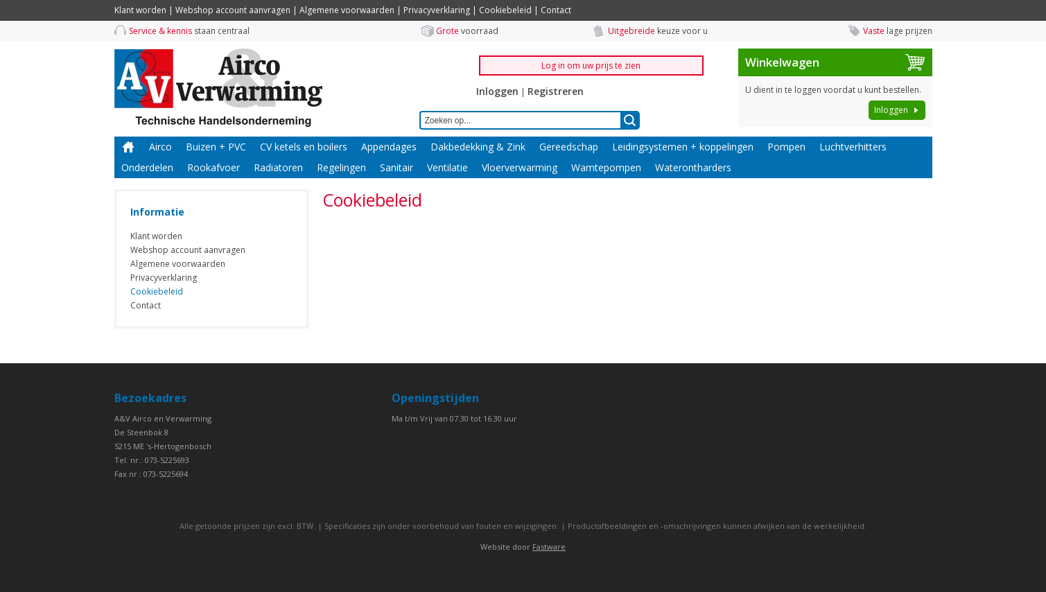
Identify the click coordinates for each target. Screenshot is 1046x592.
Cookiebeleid (505, 10)
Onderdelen (147, 167)
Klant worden (140, 10)
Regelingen (341, 167)
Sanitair (396, 167)
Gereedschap (568, 146)
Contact (556, 10)
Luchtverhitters (853, 146)
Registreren (556, 91)
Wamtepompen (606, 167)
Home (128, 147)
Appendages (389, 146)
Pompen (786, 146)
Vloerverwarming (519, 167)
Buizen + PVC (216, 146)
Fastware (549, 546)
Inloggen (497, 91)
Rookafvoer (213, 167)
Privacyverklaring (436, 10)
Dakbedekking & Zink (477, 146)
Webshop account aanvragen (232, 10)
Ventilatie (447, 167)
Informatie (157, 211)
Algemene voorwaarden (346, 10)
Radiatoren (278, 167)
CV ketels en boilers (303, 146)
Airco (160, 146)
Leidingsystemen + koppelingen (682, 146)
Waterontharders (693, 167)
